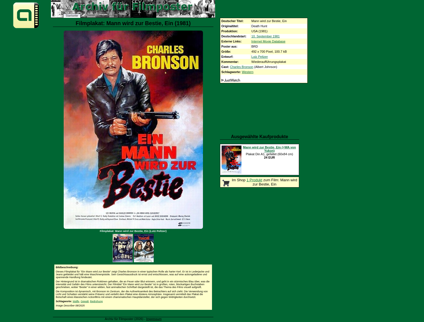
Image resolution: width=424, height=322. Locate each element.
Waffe (76, 301)
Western (247, 72)
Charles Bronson (241, 67)
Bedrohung (96, 301)
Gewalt (85, 301)
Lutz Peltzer (259, 56)
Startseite (72, 15)
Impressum (154, 319)
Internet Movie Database (268, 41)
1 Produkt (254, 180)
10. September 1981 (265, 36)
